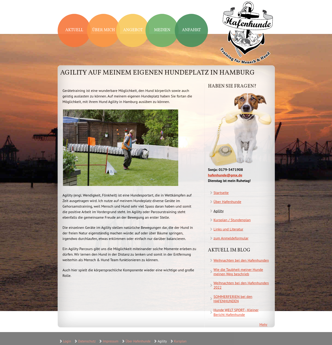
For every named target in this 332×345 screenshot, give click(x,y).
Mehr (263, 324)
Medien (162, 30)
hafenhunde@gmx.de (225, 175)
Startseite (221, 192)
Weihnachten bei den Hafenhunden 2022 (241, 285)
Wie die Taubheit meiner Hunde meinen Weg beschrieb (238, 271)
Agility (218, 211)
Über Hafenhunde (227, 201)
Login (67, 341)
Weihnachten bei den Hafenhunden (241, 260)
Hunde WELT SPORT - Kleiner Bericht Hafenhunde (235, 312)
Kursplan (180, 341)
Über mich (103, 30)
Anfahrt (191, 30)
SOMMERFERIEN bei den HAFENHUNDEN (232, 298)
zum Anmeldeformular (231, 238)
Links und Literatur (228, 229)
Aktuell (74, 30)
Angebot (133, 30)
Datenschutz (87, 341)
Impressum (110, 341)
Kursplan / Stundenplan (232, 220)
